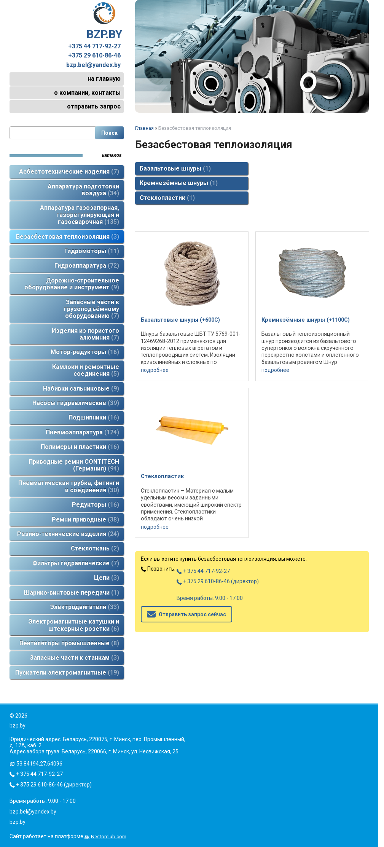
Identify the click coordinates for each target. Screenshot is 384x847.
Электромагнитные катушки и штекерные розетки (74, 625)
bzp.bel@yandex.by (93, 65)
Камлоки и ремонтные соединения (85, 370)
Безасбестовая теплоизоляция (67, 236)
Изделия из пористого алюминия (85, 334)
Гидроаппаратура (86, 265)
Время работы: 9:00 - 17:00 (210, 598)
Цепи (106, 577)
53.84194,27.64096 (39, 764)
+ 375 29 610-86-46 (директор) (218, 581)
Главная (144, 128)
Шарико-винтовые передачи (71, 592)
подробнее (155, 370)
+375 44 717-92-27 (94, 46)
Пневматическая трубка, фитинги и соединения (68, 486)
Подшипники (94, 417)
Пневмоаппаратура (82, 432)
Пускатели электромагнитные (67, 672)
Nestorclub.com (108, 836)
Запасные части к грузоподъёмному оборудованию (91, 309)
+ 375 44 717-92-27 (203, 571)
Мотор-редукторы (85, 352)
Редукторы (95, 504)
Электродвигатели (84, 607)
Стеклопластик (167, 197)
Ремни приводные (85, 519)
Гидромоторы (91, 251)
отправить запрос (94, 106)
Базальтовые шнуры (175, 168)
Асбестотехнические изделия (69, 171)
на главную (104, 78)
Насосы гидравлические (75, 403)
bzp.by (17, 822)
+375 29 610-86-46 (94, 55)
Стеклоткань (95, 548)
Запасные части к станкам (74, 657)
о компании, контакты (87, 92)
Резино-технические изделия (68, 534)
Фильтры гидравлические (75, 563)
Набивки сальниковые (81, 388)
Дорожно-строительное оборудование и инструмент (71, 284)
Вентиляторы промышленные (69, 643)
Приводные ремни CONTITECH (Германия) (74, 465)
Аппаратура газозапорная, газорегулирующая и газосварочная (79, 214)
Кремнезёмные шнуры (179, 183)
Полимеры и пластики (80, 446)
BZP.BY (104, 21)
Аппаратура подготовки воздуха (83, 190)
